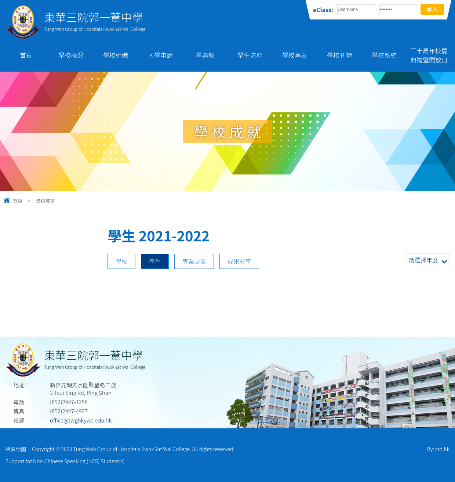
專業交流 (194, 261)
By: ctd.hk (438, 449)
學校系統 (384, 55)
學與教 (205, 55)
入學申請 (160, 55)
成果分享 (239, 261)
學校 (121, 261)
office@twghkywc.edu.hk (81, 420)
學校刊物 (339, 55)
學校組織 (115, 55)
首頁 (26, 55)
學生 (155, 261)
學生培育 (249, 55)
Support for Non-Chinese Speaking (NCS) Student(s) (65, 461)
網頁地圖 (16, 449)
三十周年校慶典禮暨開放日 (429, 55)
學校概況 (70, 55)
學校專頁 (294, 55)
